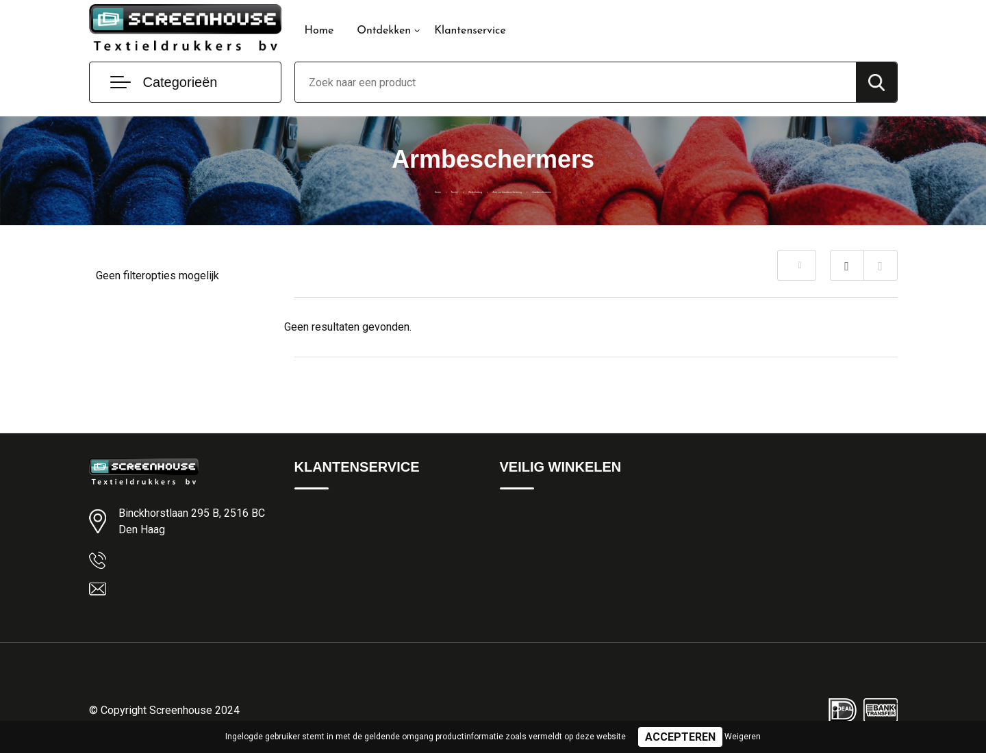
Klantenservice (470, 30)
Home (319, 30)
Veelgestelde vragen (339, 571)
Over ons (314, 542)
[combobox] (575, 82)
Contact (312, 513)
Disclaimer (523, 571)
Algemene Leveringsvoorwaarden (575, 513)
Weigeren (742, 736)
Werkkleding (421, 189)
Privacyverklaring (537, 542)
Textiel (367, 189)
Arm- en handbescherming (521, 189)
